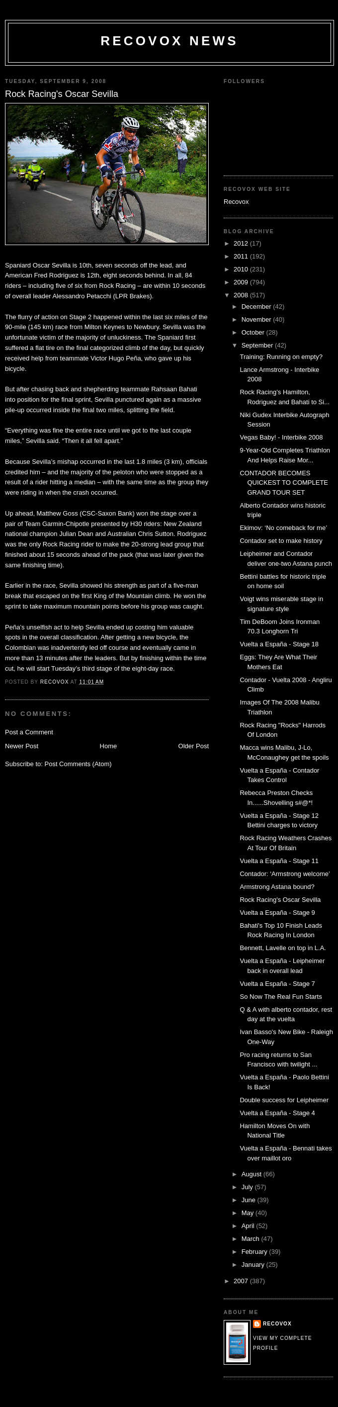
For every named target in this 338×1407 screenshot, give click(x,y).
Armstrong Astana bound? (277, 886)
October (254, 332)
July (248, 1187)
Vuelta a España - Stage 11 (279, 861)
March (251, 1238)
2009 (242, 282)
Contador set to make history (281, 540)
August (252, 1174)
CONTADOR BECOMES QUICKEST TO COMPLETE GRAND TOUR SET (284, 482)
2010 (242, 269)
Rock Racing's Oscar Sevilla (280, 899)
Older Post (193, 746)
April (249, 1226)
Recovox (236, 201)
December (257, 306)
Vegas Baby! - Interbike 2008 (281, 437)
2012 (242, 243)
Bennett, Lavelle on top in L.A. (283, 948)
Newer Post (21, 746)
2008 (242, 295)
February (255, 1251)
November (257, 319)
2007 (242, 1281)
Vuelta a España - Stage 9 (277, 912)
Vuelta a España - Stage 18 (279, 644)
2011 (242, 256)
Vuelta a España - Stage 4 (277, 1113)
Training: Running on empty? (281, 356)
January (254, 1264)
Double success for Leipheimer (284, 1100)
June (249, 1200)
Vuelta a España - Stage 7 (277, 983)
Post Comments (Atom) (78, 764)
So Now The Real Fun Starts (281, 996)
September (258, 345)
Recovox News (169, 40)
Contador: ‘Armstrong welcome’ (285, 874)
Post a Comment (29, 732)
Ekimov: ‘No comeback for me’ (283, 527)
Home (108, 746)
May (248, 1213)
